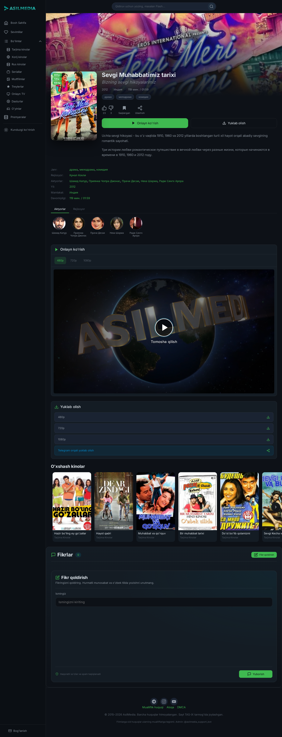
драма (108, 96)
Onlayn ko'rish (145, 123)
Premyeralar (15, 117)
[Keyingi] (275, 507)
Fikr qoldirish (264, 555)
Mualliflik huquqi (152, 707)
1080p (87, 260)
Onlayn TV (16, 94)
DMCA (181, 707)
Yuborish (255, 674)
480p (60, 260)
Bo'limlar (23, 41)
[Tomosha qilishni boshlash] (164, 331)
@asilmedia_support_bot (198, 721)
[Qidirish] (211, 6)
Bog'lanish (17, 731)
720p (73, 260)
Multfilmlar (16, 79)
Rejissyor (79, 209)
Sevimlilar (13, 32)
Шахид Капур (78, 181)
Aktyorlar (60, 209)
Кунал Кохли (77, 175)
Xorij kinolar (17, 57)
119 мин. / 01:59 (138, 89)
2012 (105, 89)
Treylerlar (15, 86)
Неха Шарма (149, 181)
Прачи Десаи (130, 181)
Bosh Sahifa (15, 23)
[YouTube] (174, 701)
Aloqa (170, 707)
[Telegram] (154, 701)
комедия (143, 96)
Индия (118, 89)
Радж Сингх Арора (171, 181)
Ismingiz (60, 593)
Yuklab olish (233, 123)
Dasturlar (15, 101)
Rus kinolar (16, 64)
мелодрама (125, 96)
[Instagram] (164, 701)
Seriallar (14, 72)
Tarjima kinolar (18, 49)
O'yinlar (14, 108)
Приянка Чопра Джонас (104, 181)
